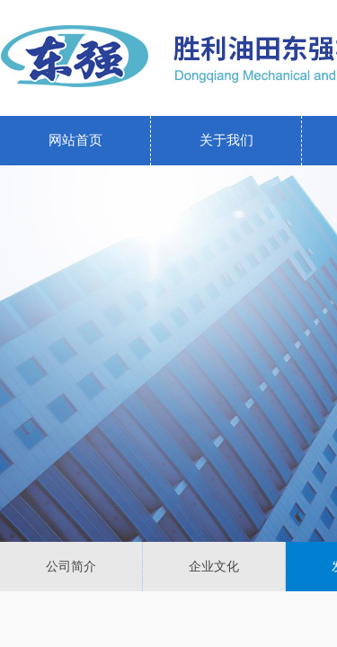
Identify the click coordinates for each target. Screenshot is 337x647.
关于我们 (226, 140)
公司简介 (71, 566)
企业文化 (214, 566)
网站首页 (75, 140)
